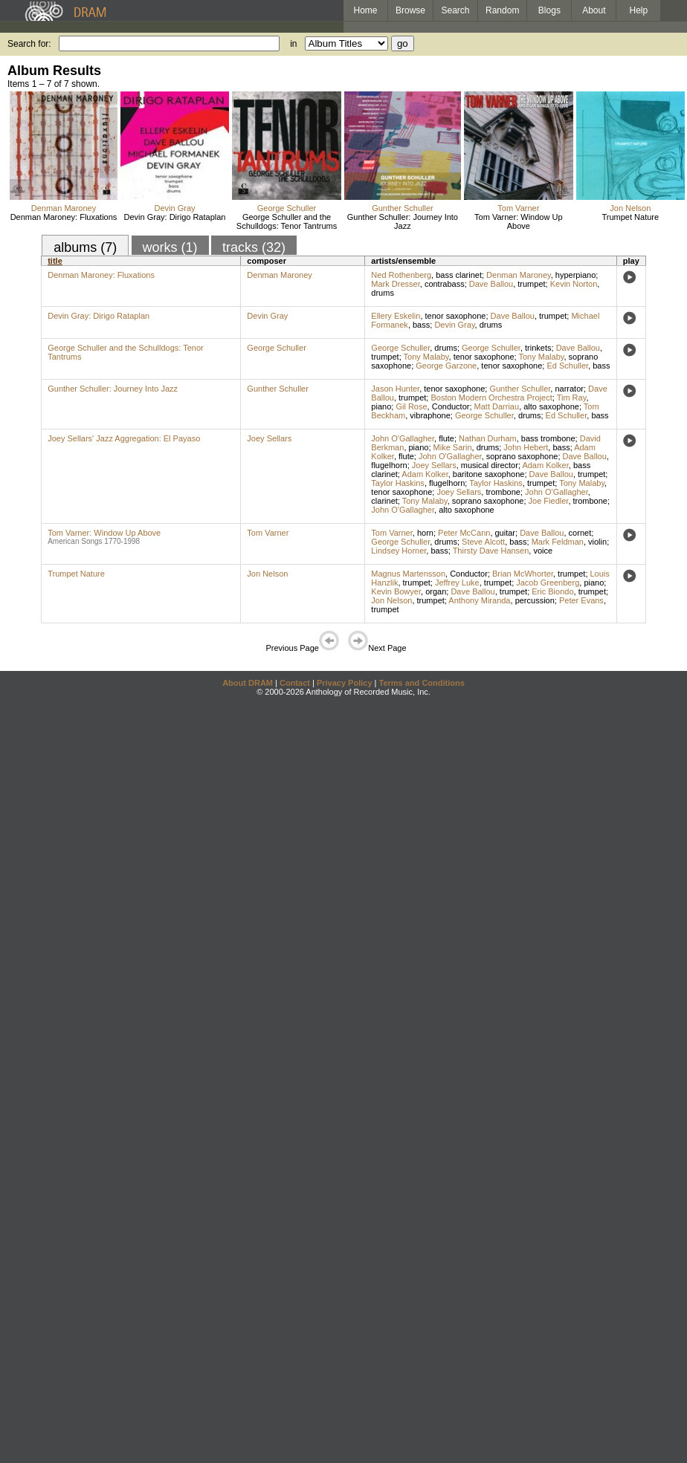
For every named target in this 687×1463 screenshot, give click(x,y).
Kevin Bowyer (396, 591)
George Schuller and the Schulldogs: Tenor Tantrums (286, 221)
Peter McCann (464, 532)
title (55, 260)
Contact (295, 682)
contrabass (445, 283)
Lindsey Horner (398, 550)
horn (425, 532)
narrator (569, 388)
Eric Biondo (552, 591)
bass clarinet (459, 274)
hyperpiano (575, 274)
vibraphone (430, 415)
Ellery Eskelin (395, 315)
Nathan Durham (488, 438)
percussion (535, 600)
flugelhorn (389, 465)
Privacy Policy (344, 682)
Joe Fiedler (549, 500)
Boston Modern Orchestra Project (491, 397)
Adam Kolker (545, 465)
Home (365, 10)
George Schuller (287, 208)
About (593, 10)
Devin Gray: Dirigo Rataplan (175, 217)
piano (381, 406)
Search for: (29, 44)
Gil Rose (411, 406)
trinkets (538, 347)
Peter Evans (581, 600)
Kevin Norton (574, 283)
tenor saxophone (455, 315)
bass (421, 324)
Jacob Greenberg (547, 582)
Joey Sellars (269, 438)
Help (639, 10)
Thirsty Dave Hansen (491, 550)
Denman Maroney (63, 208)
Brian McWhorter (522, 573)
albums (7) (85, 247)
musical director (489, 465)
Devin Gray (174, 208)
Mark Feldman (558, 541)
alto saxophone (551, 406)
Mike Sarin (452, 447)
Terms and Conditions (422, 682)
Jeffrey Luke (457, 582)
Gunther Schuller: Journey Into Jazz (402, 221)
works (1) (170, 247)
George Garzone (446, 365)
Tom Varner (518, 208)
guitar (505, 532)
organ (435, 591)
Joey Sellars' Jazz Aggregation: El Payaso (124, 438)
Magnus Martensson (408, 573)
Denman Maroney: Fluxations (63, 217)
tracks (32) (254, 247)
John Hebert (525, 447)
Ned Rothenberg (401, 274)
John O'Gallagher (402, 438)
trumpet (531, 283)
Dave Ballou (491, 283)
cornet (580, 532)
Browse (410, 10)
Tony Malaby (426, 356)
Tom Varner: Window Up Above (518, 221)
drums (382, 292)
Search (456, 10)
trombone (503, 491)
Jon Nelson (630, 208)
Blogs (549, 10)
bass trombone (548, 438)
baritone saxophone (489, 474)
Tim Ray (572, 397)
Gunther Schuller (402, 208)
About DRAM (247, 682)
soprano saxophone (522, 456)
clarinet (384, 500)
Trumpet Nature (630, 217)
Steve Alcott (483, 541)
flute (446, 438)
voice (542, 550)
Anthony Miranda (479, 600)
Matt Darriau (497, 406)
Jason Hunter (395, 388)
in (293, 44)
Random (502, 10)
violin (597, 541)
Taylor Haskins (398, 483)
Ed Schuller (567, 365)
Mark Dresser (395, 283)
